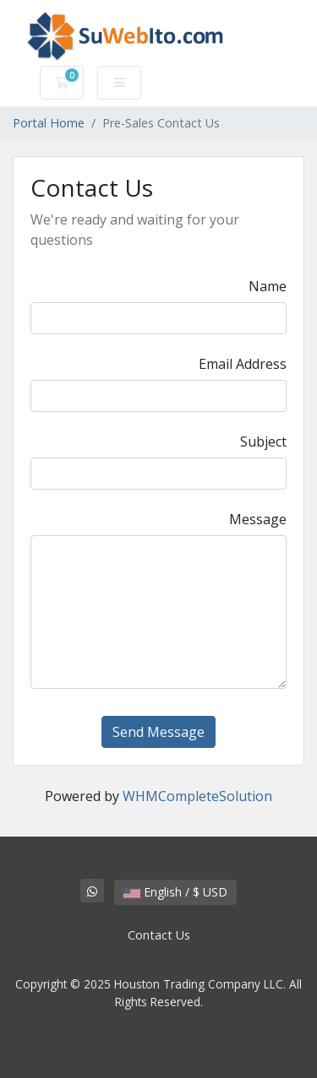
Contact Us (159, 935)
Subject (263, 441)
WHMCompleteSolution (197, 796)
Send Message (158, 732)
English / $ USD (175, 892)
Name (268, 286)
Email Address (243, 364)
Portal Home (49, 123)
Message (258, 519)
